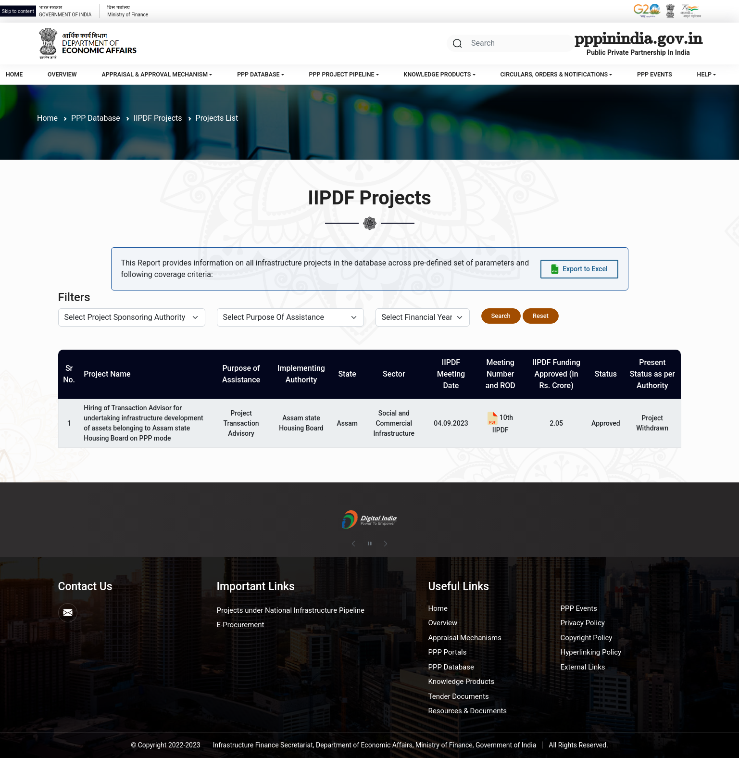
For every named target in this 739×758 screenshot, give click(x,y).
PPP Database (258, 74)
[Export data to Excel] (579, 269)
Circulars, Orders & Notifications (554, 74)
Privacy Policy (583, 623)
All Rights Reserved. (578, 745)
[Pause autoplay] (370, 544)
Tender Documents (458, 696)
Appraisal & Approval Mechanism (155, 74)
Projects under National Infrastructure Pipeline (290, 610)
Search (501, 315)
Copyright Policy (587, 637)
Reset (541, 315)
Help (704, 74)
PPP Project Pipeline (342, 74)
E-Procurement (240, 624)
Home (14, 74)
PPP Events (654, 74)
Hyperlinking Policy (591, 652)
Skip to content (18, 11)
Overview (62, 74)
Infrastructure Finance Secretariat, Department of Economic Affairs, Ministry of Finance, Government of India (375, 745)
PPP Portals (447, 652)
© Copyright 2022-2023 (165, 745)
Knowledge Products (437, 74)
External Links (583, 667)
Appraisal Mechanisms (464, 637)
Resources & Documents (467, 711)
